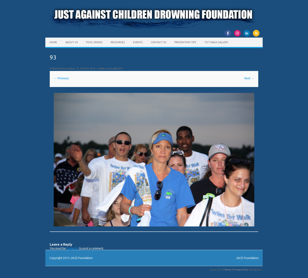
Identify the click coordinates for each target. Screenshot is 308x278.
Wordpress (255, 269)
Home (53, 42)
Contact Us (158, 42)
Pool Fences (94, 42)
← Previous (61, 78)
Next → (249, 78)
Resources (118, 42)
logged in (72, 248)
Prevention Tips (185, 42)
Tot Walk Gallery (216, 42)
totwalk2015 (115, 68)
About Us (71, 42)
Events (138, 42)
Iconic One (216, 269)
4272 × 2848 (97, 68)
